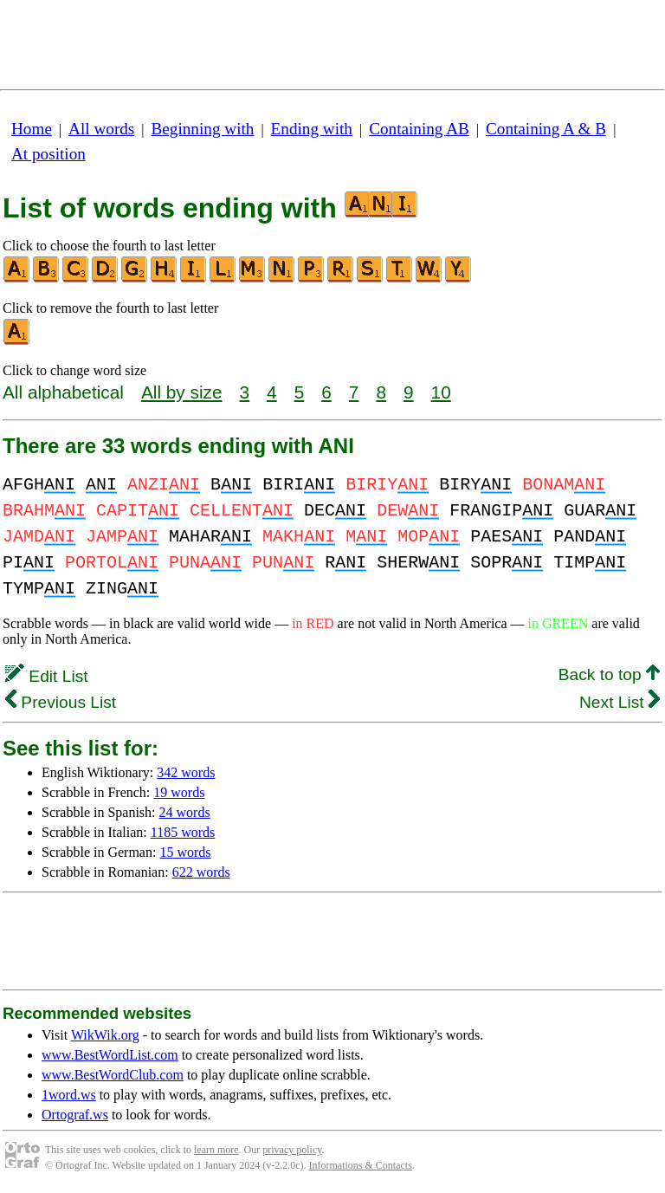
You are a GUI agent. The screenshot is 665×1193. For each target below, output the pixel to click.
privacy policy (291, 1150)
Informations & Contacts (360, 1165)
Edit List (46, 676)
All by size (182, 392)
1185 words (183, 832)
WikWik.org (105, 1035)
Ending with (311, 129)
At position (48, 154)
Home (31, 129)
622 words (201, 872)
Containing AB (419, 129)
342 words (186, 772)
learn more (216, 1150)
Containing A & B (546, 129)
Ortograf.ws (75, 1114)
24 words (184, 812)
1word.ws (69, 1094)
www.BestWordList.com (110, 1054)
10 (441, 392)
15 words (184, 852)
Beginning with (203, 129)
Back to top (609, 674)
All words (101, 129)
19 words (178, 792)
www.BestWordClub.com (113, 1074)
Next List (619, 702)
